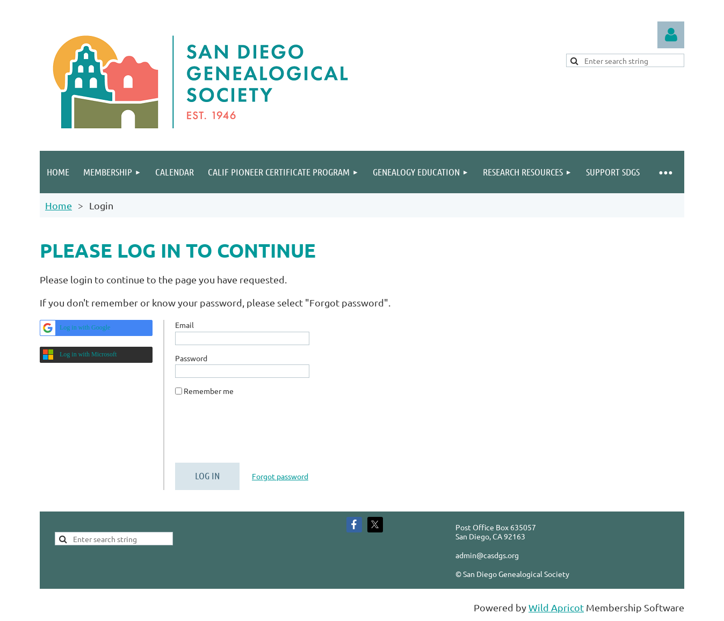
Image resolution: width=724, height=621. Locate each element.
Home (58, 205)
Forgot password (280, 476)
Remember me (209, 391)
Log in (670, 34)
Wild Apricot (556, 607)
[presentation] (256, 434)
